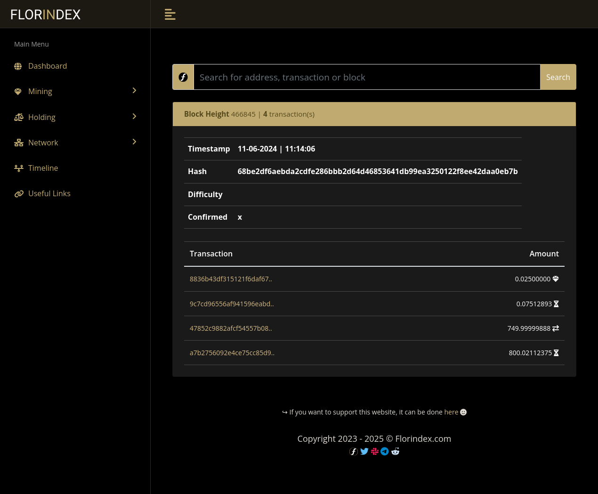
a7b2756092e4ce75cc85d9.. (232, 352)
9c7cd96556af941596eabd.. (232, 303)
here (451, 411)
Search (558, 77)
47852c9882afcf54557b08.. (231, 328)
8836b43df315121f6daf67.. (231, 278)
